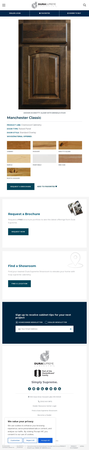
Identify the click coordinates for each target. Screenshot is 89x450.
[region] (30, 431)
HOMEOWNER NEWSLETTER (31, 322)
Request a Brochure (20, 186)
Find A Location (19, 283)
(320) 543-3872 (45, 401)
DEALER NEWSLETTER (57, 322)
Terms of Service (41, 448)
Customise (15, 440)
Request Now (18, 232)
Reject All (30, 440)
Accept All (45, 440)
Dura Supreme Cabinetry (44, 5)
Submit (70, 329)
